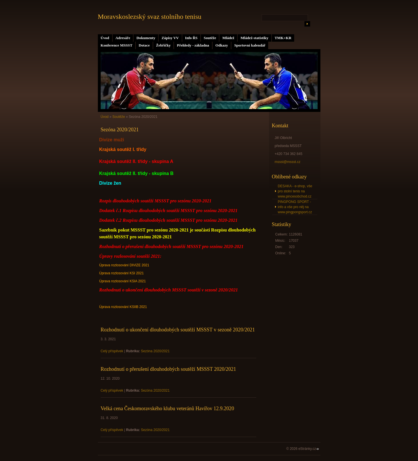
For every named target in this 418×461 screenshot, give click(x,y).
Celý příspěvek (112, 351)
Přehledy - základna (193, 45)
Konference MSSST (116, 45)
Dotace (144, 45)
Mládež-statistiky (254, 38)
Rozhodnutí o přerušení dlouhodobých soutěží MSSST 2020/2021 (168, 369)
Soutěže (210, 38)
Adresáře (123, 38)
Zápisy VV (170, 38)
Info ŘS (191, 38)
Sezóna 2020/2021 (155, 351)
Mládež (228, 38)
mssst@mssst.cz (287, 162)
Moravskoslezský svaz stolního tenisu (149, 16)
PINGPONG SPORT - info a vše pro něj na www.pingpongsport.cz (295, 207)
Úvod (105, 38)
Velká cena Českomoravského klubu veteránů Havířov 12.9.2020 (167, 408)
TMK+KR (283, 38)
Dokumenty (145, 38)
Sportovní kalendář (250, 45)
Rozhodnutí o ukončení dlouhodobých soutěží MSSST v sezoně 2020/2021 (178, 330)
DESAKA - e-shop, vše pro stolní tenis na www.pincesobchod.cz (295, 191)
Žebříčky (163, 45)
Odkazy (221, 45)
